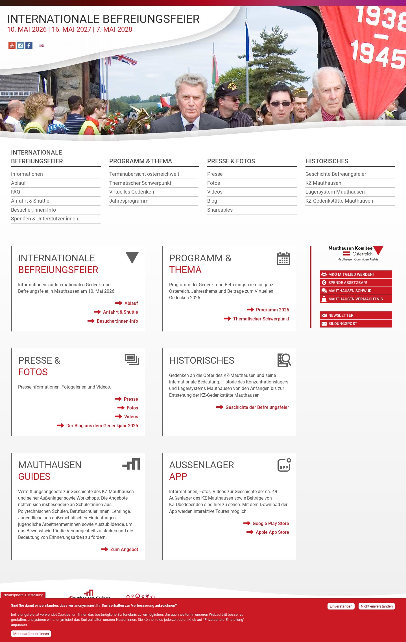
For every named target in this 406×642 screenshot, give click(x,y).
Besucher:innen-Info (33, 210)
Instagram (20, 45)
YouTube (12, 45)
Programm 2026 (272, 310)
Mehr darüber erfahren (31, 635)
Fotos (213, 183)
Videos (214, 192)
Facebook (28, 45)
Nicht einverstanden (377, 608)
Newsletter (340, 315)
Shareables (220, 210)
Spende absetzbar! (347, 282)
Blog (212, 201)
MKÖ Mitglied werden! (351, 274)
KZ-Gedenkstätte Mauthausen (339, 201)
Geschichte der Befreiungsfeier (257, 407)
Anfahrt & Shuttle (30, 201)
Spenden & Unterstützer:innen (44, 219)
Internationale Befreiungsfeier (103, 23)
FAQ (15, 192)
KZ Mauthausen (323, 183)
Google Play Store (271, 523)
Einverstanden (341, 608)
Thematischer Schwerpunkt (140, 183)
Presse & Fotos (231, 161)
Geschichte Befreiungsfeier (335, 174)
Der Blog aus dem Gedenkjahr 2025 (102, 425)
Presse (215, 174)
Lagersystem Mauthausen (335, 192)
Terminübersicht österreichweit (144, 174)
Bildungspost (342, 323)
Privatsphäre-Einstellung (23, 597)
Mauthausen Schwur (350, 291)
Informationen (27, 174)
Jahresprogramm (129, 201)
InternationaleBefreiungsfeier (37, 157)
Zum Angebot (124, 549)
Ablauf (18, 183)
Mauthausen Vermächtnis (355, 299)
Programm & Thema (140, 161)
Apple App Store (272, 532)
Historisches (326, 161)
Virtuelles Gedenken (131, 192)
